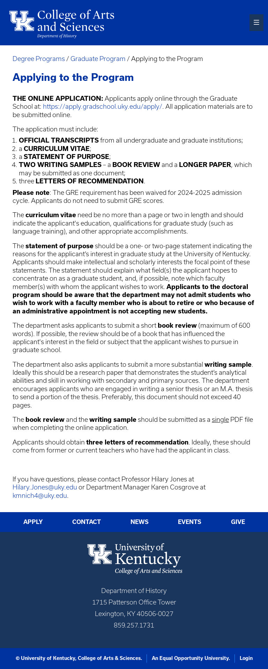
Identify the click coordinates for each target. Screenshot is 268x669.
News (140, 521)
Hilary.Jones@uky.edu (45, 487)
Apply (33, 521)
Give (238, 521)
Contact (86, 521)
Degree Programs (39, 58)
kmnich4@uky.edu (40, 495)
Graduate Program (98, 58)
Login (246, 658)
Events (189, 521)
